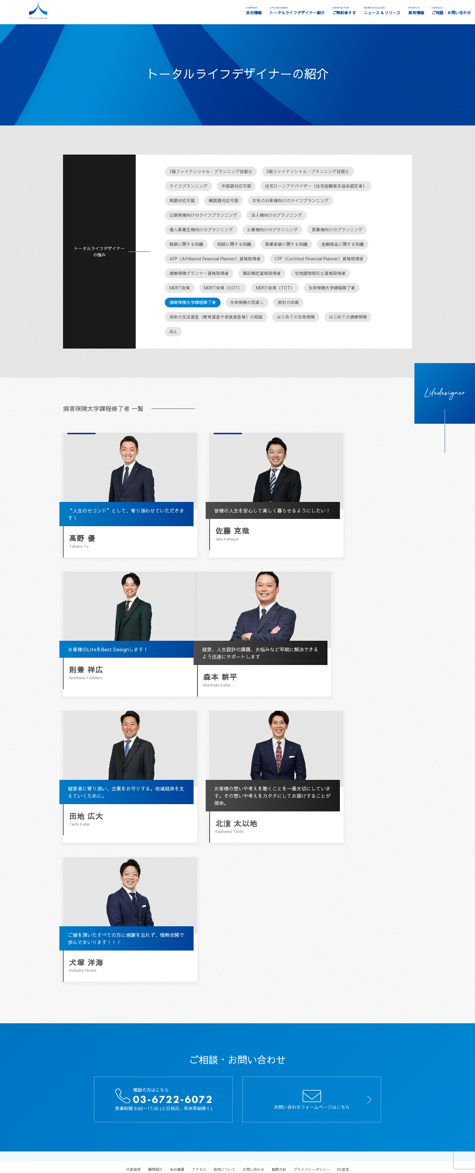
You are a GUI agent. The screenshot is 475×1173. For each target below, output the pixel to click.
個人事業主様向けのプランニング (201, 231)
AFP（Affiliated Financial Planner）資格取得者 (215, 260)
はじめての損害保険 (348, 319)
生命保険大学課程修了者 (331, 289)
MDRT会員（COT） (223, 289)
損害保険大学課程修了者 (192, 304)
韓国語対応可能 (223, 202)
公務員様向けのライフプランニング (203, 217)
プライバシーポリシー (312, 1031)
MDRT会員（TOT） (275, 289)
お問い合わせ (253, 1031)
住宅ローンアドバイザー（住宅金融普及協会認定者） (316, 188)
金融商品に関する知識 (342, 246)
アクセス (199, 1031)
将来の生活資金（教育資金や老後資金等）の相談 (216, 319)
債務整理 (281, 1106)
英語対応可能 (182, 202)
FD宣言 (343, 1031)
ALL (173, 333)
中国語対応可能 (236, 188)
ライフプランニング (188, 188)
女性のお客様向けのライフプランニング (290, 202)
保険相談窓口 (198, 1106)
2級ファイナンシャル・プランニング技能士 (307, 173)
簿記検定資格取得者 (262, 275)
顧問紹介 (155, 1031)
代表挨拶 (133, 1031)
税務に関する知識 (186, 246)
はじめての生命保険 (296, 319)
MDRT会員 (179, 289)
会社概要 (177, 1031)
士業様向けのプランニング (272, 231)
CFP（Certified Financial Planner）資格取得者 (319, 260)
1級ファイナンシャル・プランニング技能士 (210, 173)
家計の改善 (288, 304)
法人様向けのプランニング (276, 217)
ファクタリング (258, 1106)
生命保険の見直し (247, 304)
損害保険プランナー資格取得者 (199, 275)
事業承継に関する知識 (286, 246)
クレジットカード (227, 1106)
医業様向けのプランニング (337, 231)
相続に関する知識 (234, 246)
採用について (224, 1031)
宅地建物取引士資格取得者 (320, 275)
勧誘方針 (279, 1031)
